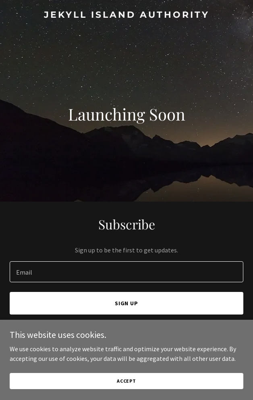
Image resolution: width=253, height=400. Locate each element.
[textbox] (126, 271)
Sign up (127, 303)
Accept (126, 381)
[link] (126, 15)
